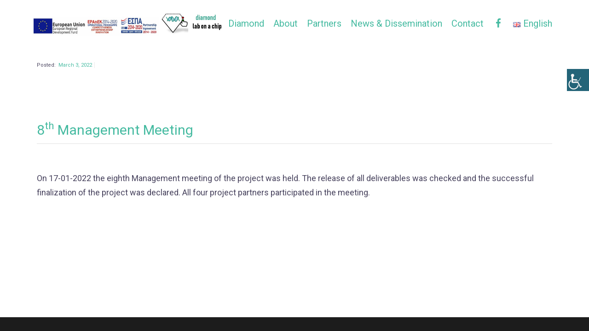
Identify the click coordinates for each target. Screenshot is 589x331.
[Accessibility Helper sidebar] (578, 80)
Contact (467, 23)
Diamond (246, 23)
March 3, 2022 (75, 82)
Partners (324, 23)
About (285, 23)
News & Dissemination (396, 23)
